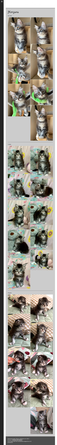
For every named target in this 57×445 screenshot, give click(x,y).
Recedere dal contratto (17, 440)
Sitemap (9, 440)
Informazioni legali (11, 438)
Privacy (17, 438)
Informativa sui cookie (24, 438)
